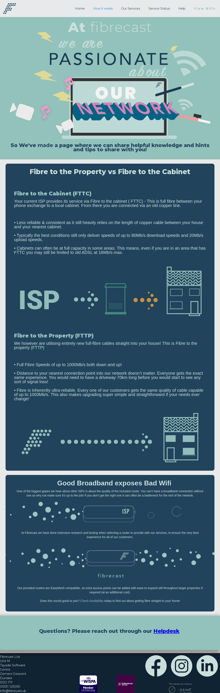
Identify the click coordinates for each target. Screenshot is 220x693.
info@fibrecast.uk (13, 691)
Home (80, 8)
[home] (9, 8)
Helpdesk (166, 631)
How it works (103, 8)
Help (181, 8)
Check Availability (91, 601)
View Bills (205, 8)
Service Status (159, 8)
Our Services (130, 8)
